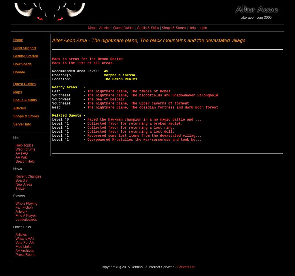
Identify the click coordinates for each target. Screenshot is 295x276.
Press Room (25, 255)
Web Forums (25, 149)
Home (18, 40)
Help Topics (24, 145)
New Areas (24, 184)
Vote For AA (25, 243)
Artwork (21, 212)
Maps (92, 28)
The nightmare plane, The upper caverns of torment (138, 114)
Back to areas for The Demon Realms (87, 60)
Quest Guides (123, 28)
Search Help (25, 161)
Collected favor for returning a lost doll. (130, 148)
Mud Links (23, 247)
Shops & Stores (174, 28)
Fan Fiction (24, 207)
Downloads (22, 64)
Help (192, 28)
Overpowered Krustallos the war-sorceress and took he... (144, 158)
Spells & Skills (148, 28)
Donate (19, 72)
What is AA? (25, 239)
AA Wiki (21, 157)
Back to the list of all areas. (83, 65)
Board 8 (22, 180)
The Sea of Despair (106, 109)
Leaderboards (26, 220)
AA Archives (25, 251)
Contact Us (185, 267)
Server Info (22, 124)
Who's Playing (26, 203)
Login (202, 28)
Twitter (21, 188)
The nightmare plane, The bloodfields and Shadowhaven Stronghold (152, 104)
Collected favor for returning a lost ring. (130, 143)
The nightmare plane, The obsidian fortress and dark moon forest (152, 119)
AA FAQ (22, 153)
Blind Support (24, 48)
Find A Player (26, 216)
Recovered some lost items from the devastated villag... (144, 153)
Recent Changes (28, 176)
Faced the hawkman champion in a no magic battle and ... (144, 134)
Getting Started (25, 56)
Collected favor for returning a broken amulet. (135, 138)
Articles (104, 28)
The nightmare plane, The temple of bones (128, 99)
